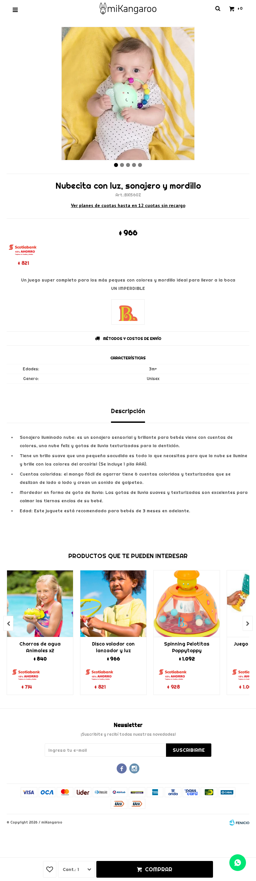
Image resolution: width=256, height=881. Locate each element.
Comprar (158, 869)
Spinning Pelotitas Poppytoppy (186, 647)
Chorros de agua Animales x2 (40, 647)
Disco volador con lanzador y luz (113, 647)
